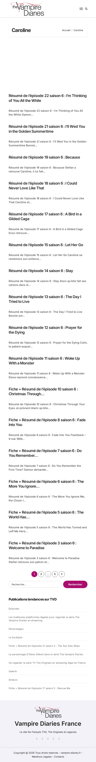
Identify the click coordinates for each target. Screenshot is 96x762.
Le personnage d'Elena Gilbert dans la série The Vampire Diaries (46, 654)
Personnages (16, 628)
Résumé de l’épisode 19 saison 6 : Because (44, 157)
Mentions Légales (42, 756)
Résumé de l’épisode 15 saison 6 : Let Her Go (46, 245)
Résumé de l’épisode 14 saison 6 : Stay (41, 270)
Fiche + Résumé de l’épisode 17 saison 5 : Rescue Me (39, 688)
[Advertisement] (48, 63)
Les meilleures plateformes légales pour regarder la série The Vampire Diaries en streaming (44, 619)
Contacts (59, 756)
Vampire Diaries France (48, 723)
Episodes (14, 608)
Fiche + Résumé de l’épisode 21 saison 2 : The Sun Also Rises (44, 645)
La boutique (15, 637)
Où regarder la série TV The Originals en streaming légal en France (47, 662)
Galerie (13, 671)
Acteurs (13, 679)
